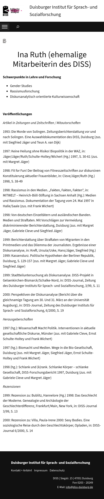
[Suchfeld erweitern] (18, 27)
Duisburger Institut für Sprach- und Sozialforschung (50, 462)
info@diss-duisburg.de (79, 487)
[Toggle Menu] (5, 26)
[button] (101, 3)
